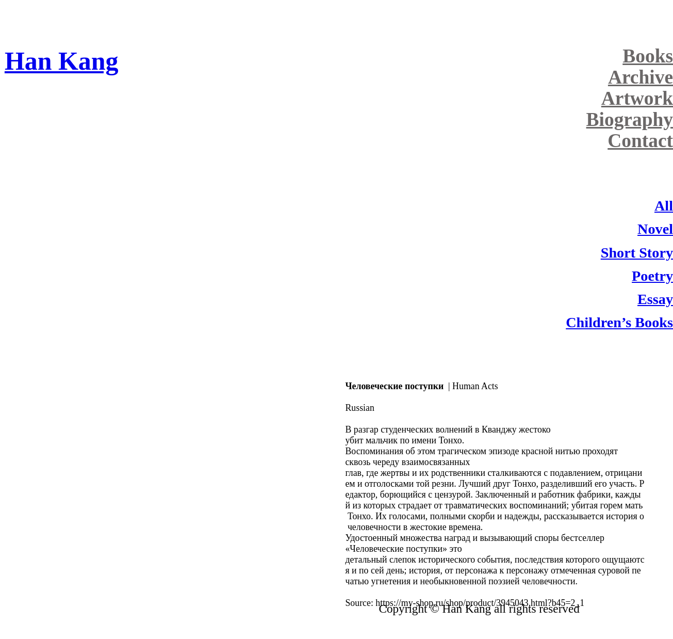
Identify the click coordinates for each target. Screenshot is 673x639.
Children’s (598, 322)
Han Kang (61, 61)
